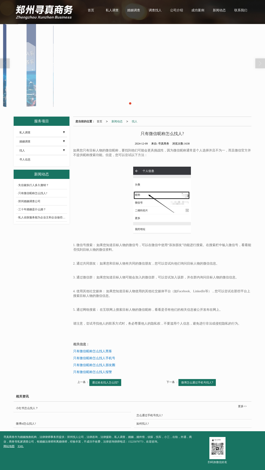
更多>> (242, 406)
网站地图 (9, 446)
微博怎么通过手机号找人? (197, 382)
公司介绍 (176, 10)
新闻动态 (219, 10)
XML (21, 446)
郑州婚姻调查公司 (29, 201)
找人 (134, 121)
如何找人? (142, 423)
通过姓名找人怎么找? (105, 382)
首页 (91, 10)
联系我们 (240, 10)
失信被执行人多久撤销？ (33, 185)
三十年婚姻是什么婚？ (32, 209)
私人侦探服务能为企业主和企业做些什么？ (42, 217)
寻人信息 (24, 159)
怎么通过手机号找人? (149, 415)
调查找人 (155, 10)
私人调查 (112, 10)
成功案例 (197, 10)
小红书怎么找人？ (27, 408)
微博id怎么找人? (26, 423)
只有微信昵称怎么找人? (32, 193)
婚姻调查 (133, 10)
